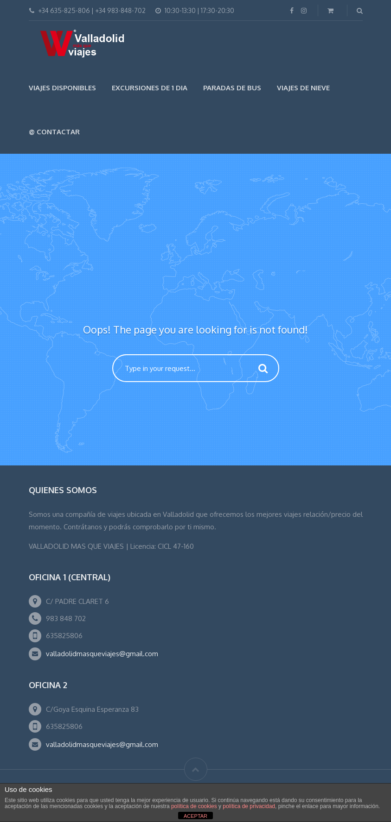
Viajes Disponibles (62, 87)
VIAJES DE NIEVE (303, 87)
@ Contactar (54, 131)
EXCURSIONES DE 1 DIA (149, 87)
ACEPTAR (195, 816)
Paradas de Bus (232, 87)
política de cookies (194, 806)
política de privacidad (249, 806)
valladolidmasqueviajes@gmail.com (102, 653)
